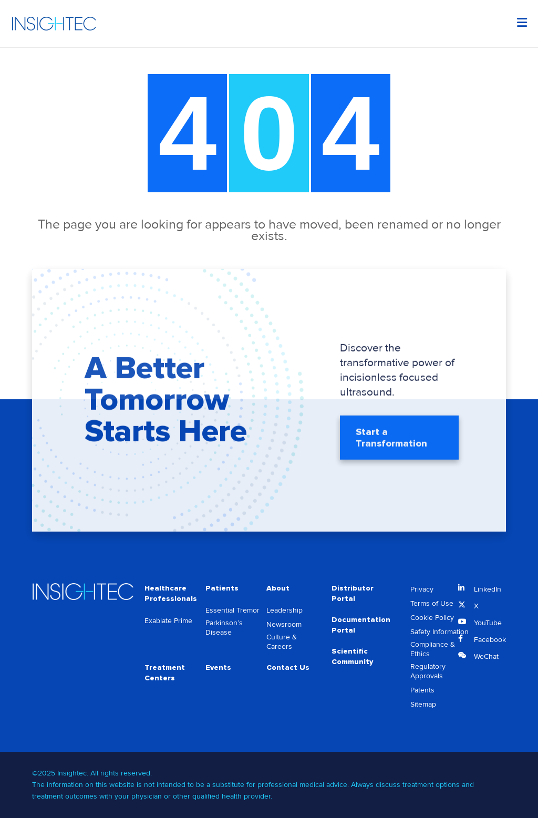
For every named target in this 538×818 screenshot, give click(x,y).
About (277, 588)
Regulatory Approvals (428, 671)
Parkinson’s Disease (224, 627)
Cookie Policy (432, 617)
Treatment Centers (164, 672)
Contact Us (287, 667)
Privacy (421, 589)
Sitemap (423, 704)
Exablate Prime (168, 620)
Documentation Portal (361, 625)
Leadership (284, 610)
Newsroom (284, 624)
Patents (422, 690)
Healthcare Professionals (170, 593)
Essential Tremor (232, 610)
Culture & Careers (281, 642)
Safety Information (439, 631)
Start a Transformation (391, 438)
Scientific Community (352, 656)
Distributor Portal (353, 593)
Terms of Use (431, 603)
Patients (222, 588)
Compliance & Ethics (432, 649)
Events (218, 667)
